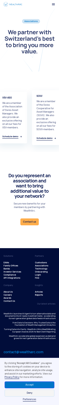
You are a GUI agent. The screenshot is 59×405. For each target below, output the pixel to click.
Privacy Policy (12, 377)
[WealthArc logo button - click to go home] (13, 4)
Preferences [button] (29, 399)
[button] (53, 4)
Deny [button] (29, 392)
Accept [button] (29, 384)
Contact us (29, 221)
